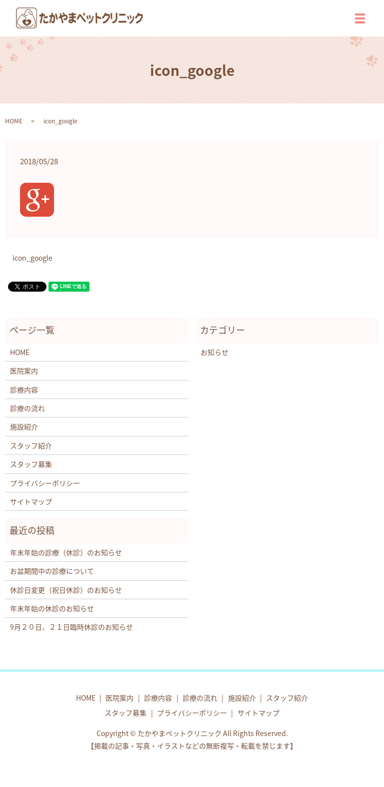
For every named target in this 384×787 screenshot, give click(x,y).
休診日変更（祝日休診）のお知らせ (66, 590)
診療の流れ (27, 408)
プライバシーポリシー (45, 483)
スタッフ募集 (31, 464)
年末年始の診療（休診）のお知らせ (66, 552)
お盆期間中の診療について (52, 571)
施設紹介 (24, 426)
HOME (13, 120)
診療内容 (24, 389)
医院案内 (24, 371)
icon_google (32, 258)
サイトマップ (31, 501)
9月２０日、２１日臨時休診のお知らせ (71, 627)
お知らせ (214, 352)
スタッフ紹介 (31, 445)
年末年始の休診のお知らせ (52, 608)
